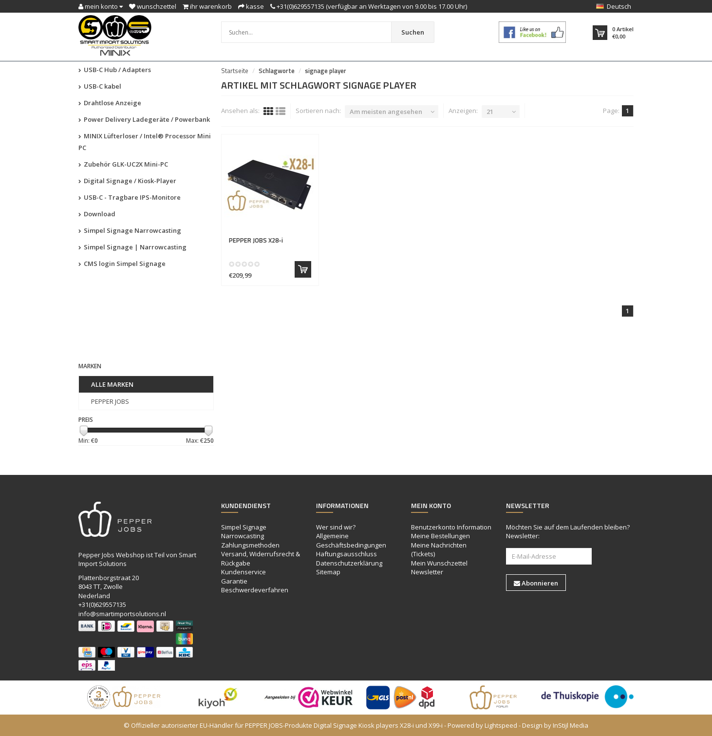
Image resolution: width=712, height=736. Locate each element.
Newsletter (427, 571)
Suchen (412, 32)
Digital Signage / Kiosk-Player (127, 180)
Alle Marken (112, 384)
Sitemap (328, 571)
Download (96, 213)
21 (490, 111)
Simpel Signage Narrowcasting (129, 230)
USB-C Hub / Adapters (114, 69)
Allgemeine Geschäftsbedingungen (351, 540)
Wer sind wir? (336, 527)
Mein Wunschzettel (439, 563)
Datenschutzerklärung (349, 563)
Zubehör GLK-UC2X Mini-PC (123, 164)
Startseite (234, 70)
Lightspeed (501, 725)
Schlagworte (277, 70)
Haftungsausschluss (346, 553)
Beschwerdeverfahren (254, 589)
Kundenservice (243, 571)
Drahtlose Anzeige (109, 102)
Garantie (234, 581)
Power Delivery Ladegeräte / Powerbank (144, 119)
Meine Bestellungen (440, 535)
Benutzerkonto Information (451, 527)
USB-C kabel (99, 86)
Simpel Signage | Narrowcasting (132, 247)
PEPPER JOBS (110, 401)
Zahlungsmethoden (250, 545)
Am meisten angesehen (386, 111)
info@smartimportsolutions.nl (122, 613)
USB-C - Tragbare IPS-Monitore (129, 197)
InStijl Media (570, 725)
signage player (325, 70)
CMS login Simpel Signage (122, 263)
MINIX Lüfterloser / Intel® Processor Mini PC (144, 142)
